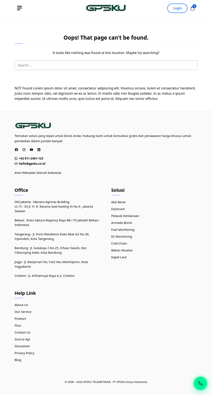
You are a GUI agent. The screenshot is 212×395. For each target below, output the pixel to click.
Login (177, 8)
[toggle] (20, 8)
